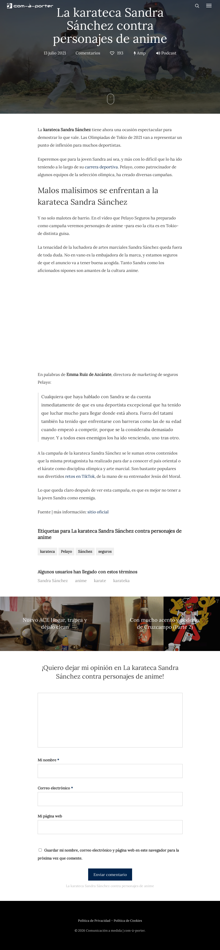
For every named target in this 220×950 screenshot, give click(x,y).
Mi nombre (48, 760)
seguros (105, 551)
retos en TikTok (80, 476)
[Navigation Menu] (209, 5)
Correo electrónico (55, 788)
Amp (140, 53)
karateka (121, 580)
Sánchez (85, 551)
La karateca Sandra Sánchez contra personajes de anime (110, 25)
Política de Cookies (128, 921)
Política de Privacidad (94, 921)
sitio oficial (98, 512)
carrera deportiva (101, 167)
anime (81, 580)
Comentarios (88, 53)
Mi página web (50, 816)
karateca (47, 551)
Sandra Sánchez (53, 580)
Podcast (166, 53)
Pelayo (66, 551)
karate (100, 580)
